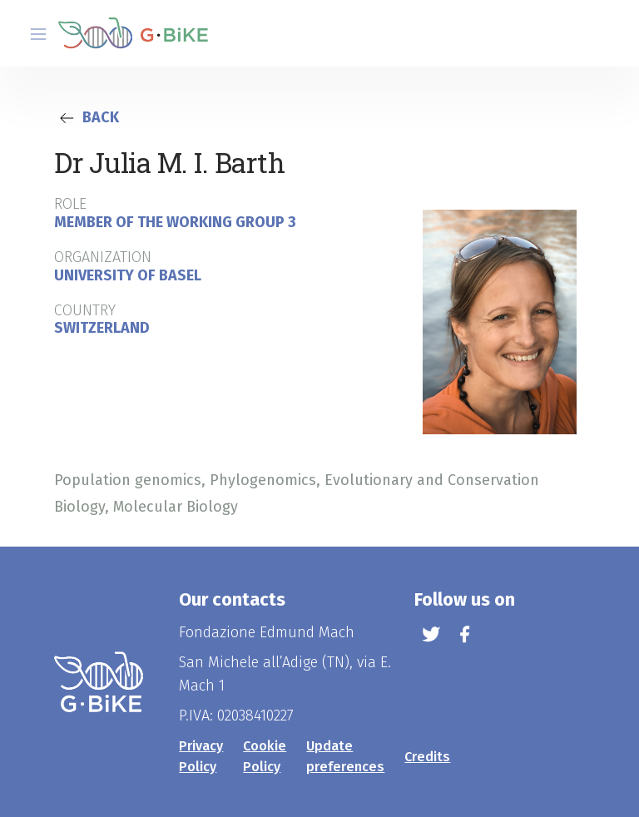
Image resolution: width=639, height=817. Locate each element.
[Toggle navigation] (38, 34)
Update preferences (345, 756)
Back (86, 117)
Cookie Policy (264, 756)
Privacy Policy (201, 756)
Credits (427, 757)
